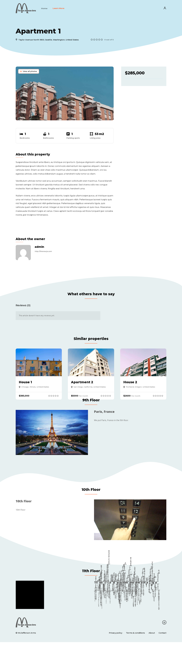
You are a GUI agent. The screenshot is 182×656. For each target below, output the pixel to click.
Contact (162, 647)
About (152, 647)
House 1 (26, 390)
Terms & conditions (135, 647)
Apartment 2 (83, 390)
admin (39, 249)
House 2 (131, 390)
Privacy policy (115, 647)
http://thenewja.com (43, 254)
